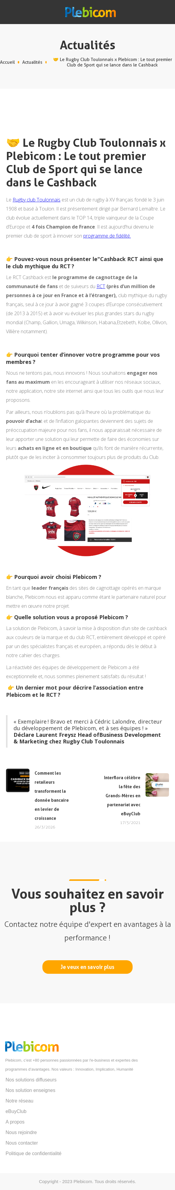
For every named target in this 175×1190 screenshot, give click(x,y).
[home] (87, 12)
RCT (101, 286)
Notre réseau (19, 1100)
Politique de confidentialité (33, 1153)
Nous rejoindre (21, 1132)
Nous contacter (21, 1142)
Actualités (32, 62)
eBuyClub (15, 1111)
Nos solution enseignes (30, 1090)
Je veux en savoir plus (87, 967)
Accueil (7, 62)
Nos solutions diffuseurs (31, 1079)
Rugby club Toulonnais (36, 199)
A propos (14, 1121)
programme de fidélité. (107, 235)
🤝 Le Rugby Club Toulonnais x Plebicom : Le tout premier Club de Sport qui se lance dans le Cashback (112, 62)
